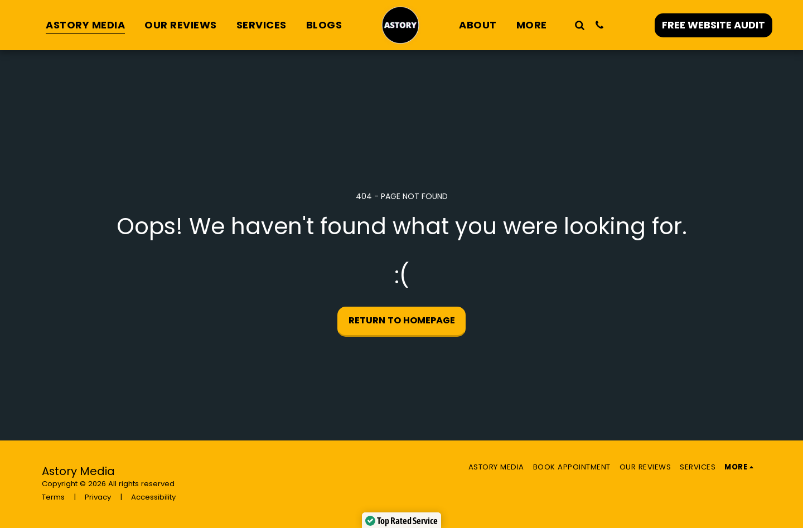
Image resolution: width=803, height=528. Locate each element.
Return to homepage (402, 320)
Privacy (98, 497)
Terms (53, 497)
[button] (579, 25)
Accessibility (153, 497)
